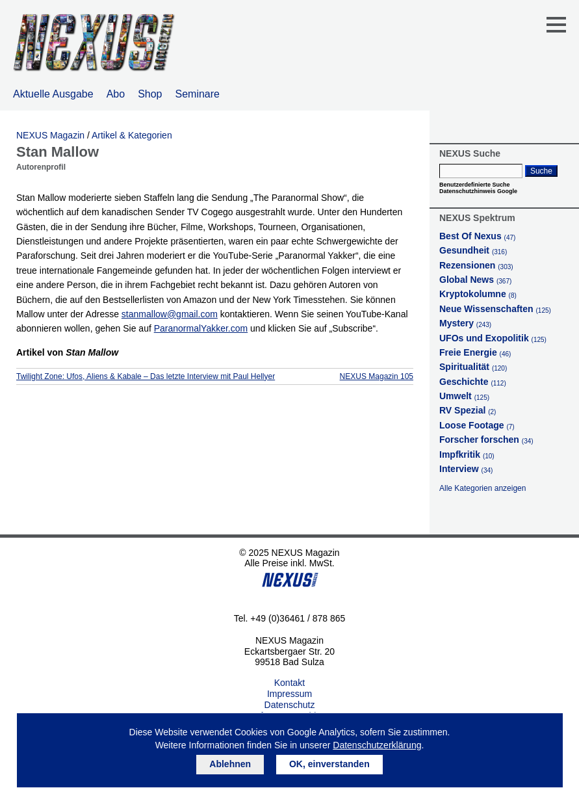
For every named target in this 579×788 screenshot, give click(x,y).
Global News (475, 279)
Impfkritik (467, 454)
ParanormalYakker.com (201, 328)
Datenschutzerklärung (377, 745)
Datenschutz (289, 705)
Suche (541, 171)
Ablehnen (230, 764)
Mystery (465, 323)
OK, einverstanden (329, 764)
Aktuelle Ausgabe (53, 93)
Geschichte (472, 381)
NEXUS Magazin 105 (376, 376)
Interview (466, 469)
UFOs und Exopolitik (493, 338)
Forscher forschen (486, 439)
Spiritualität (473, 366)
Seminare (197, 93)
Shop (150, 93)
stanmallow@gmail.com (170, 314)
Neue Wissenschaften (495, 309)
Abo (116, 93)
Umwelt (464, 396)
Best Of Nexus (477, 236)
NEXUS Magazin (50, 135)
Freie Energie (475, 352)
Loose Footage (477, 425)
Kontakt (289, 682)
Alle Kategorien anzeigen (482, 488)
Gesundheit (473, 250)
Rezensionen (476, 265)
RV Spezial (467, 410)
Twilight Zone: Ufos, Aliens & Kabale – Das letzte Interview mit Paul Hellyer (145, 376)
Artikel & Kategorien (132, 135)
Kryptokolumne (478, 294)
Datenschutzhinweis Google (478, 191)
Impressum (289, 694)
